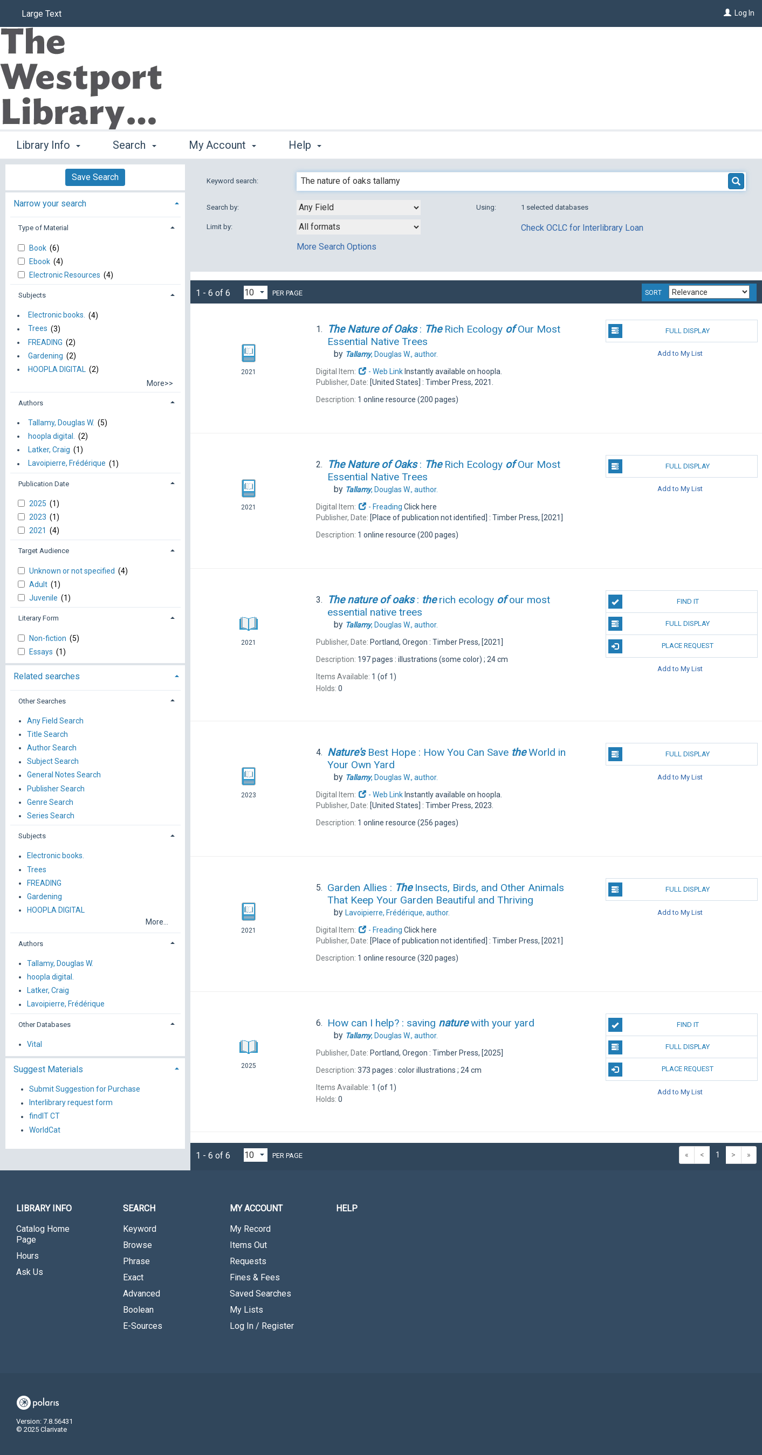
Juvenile (44, 598)
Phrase (136, 1261)
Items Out (248, 1245)
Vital (34, 1044)
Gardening (45, 355)
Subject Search (53, 761)
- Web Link (380, 371)
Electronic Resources (65, 275)
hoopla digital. (51, 436)
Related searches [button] (46, 676)
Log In (744, 13)
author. (391, 354)
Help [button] (305, 145)
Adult (39, 584)
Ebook (40, 261)
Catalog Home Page (43, 1234)
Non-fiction (48, 638)
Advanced (141, 1293)
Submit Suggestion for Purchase (84, 1089)
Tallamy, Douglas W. (61, 422)
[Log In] (727, 13)
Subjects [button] (32, 295)
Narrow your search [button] (49, 203)
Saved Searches (260, 1293)
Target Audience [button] (43, 551)
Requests (248, 1261)
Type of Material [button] (43, 228)
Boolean (138, 1310)
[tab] (95, 202)
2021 (38, 530)
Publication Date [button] (43, 484)
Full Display (659, 331)
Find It (653, 602)
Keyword (139, 1229)
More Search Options (336, 247)
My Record (250, 1229)
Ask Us (29, 1272)
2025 (38, 503)
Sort (653, 292)
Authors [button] (30, 403)
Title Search (47, 734)
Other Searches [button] (42, 701)
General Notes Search (64, 775)
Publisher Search (56, 788)
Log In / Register (262, 1326)
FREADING (45, 342)
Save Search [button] (95, 177)
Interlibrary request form (71, 1103)
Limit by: (220, 227)
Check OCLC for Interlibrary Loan (582, 228)
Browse (137, 1245)
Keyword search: (233, 181)
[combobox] (359, 207)
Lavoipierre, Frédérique (67, 463)
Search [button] (134, 145)
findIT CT (44, 1116)
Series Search (50, 815)
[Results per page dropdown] (255, 292)
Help (347, 1208)
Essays (41, 651)
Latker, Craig (49, 449)
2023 (38, 517)
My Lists (246, 1310)
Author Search (52, 747)
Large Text (41, 14)
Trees (37, 329)
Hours (27, 1256)
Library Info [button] (48, 145)
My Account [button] (222, 145)
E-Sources (142, 1326)
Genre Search (50, 802)
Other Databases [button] (44, 1024)
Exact (133, 1277)
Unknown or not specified (72, 571)
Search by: (224, 207)
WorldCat (44, 1130)
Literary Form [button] (38, 618)
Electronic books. (56, 315)
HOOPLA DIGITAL (57, 369)
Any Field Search (55, 720)
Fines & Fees (255, 1277)
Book (38, 248)
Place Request (661, 646)
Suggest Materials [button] (48, 1069)
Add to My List (680, 353)
